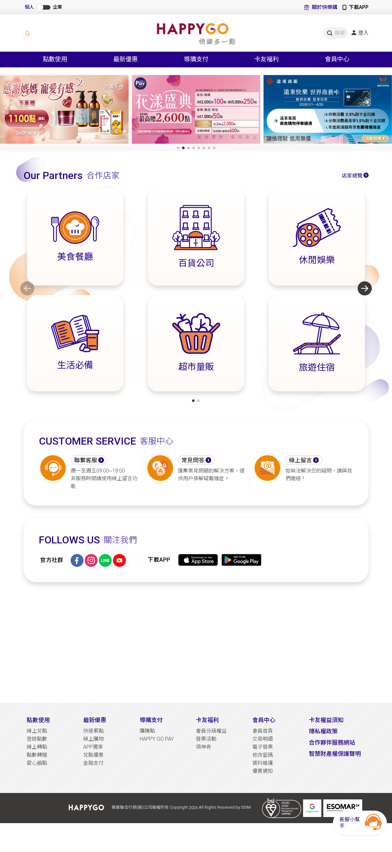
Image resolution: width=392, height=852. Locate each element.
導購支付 (151, 720)
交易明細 (262, 739)
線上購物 (93, 739)
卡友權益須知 (326, 720)
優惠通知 (262, 771)
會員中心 (263, 720)
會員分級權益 (211, 731)
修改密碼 (262, 755)
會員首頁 (262, 731)
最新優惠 (94, 720)
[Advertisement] (196, 642)
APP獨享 (93, 747)
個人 (29, 7)
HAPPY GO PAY (157, 739)
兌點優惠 (93, 755)
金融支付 (93, 763)
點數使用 (38, 720)
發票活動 (206, 739)
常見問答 (193, 460)
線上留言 (300, 460)
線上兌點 (37, 731)
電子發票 (262, 747)
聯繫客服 (85, 460)
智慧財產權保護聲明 (335, 753)
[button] (178, 148)
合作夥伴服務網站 (332, 742)
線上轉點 (37, 747)
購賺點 (147, 731)
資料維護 (262, 763)
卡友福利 (207, 720)
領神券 (203, 747)
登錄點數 (37, 739)
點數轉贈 (37, 755)
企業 (57, 7)
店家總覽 (352, 176)
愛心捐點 (37, 763)
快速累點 (93, 731)
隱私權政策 (323, 731)
